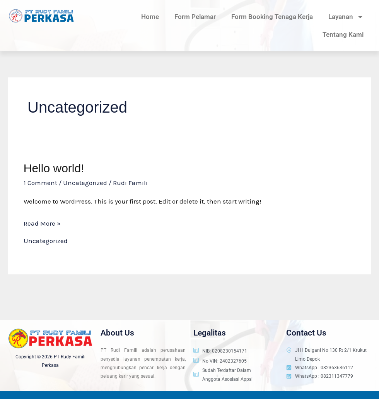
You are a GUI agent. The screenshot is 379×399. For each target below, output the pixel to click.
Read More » (42, 222)
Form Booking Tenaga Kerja (272, 17)
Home (150, 17)
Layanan (346, 17)
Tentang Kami (343, 34)
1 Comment (40, 183)
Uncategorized (85, 183)
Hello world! (54, 168)
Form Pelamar (195, 17)
